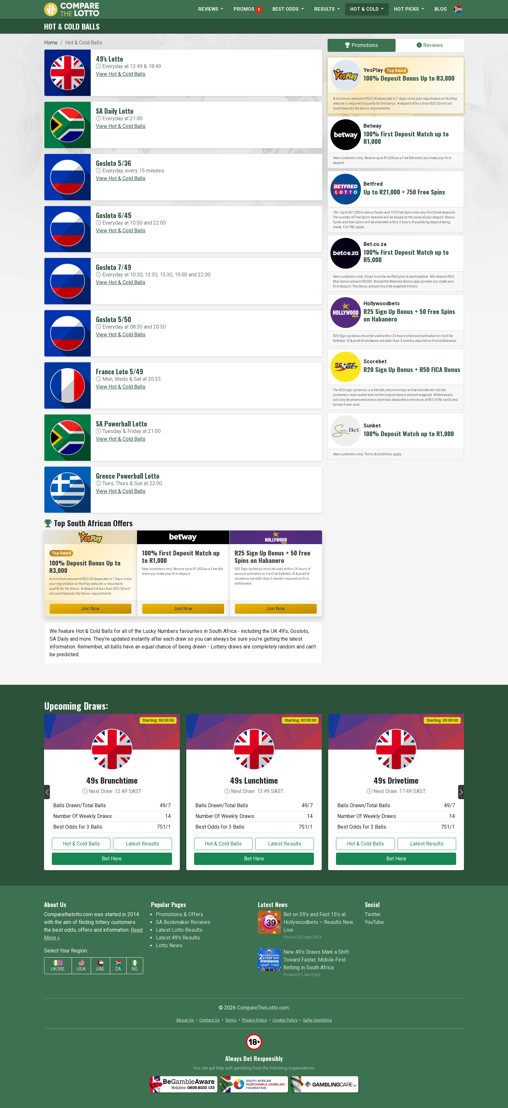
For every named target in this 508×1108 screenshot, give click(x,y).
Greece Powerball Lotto (127, 476)
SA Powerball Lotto (121, 423)
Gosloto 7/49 (113, 267)
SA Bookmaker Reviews (183, 922)
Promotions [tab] (361, 45)
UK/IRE (58, 966)
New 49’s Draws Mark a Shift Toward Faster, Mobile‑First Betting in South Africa (316, 960)
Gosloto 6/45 (114, 215)
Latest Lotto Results (179, 930)
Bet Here (112, 859)
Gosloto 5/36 (113, 163)
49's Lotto (109, 59)
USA (81, 966)
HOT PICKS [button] (407, 9)
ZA (118, 966)
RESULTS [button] (325, 9)
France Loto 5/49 (119, 371)
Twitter (373, 914)
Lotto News (169, 945)
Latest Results (142, 844)
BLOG (440, 9)
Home (51, 43)
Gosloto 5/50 (113, 319)
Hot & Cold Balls (81, 844)
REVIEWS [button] (209, 9)
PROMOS (248, 9)
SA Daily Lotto (114, 111)
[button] (47, 792)
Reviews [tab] (430, 45)
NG (135, 966)
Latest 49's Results (178, 938)
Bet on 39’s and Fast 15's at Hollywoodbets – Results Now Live (318, 922)
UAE (100, 966)
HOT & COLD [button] (365, 9)
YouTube (374, 922)
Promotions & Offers (179, 914)
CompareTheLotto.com (263, 1008)
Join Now (90, 608)
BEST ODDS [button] (286, 9)
